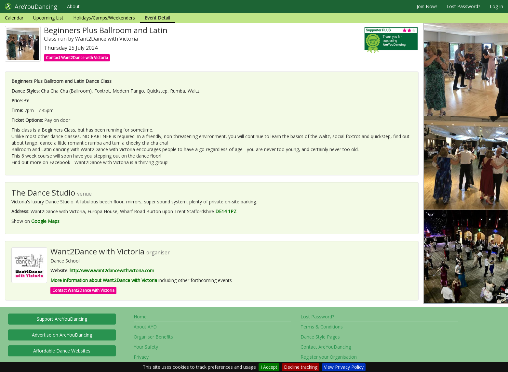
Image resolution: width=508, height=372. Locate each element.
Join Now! (427, 6)
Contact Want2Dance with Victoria (77, 57)
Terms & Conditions (322, 327)
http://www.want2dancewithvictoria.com (112, 270)
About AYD (145, 327)
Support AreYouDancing (62, 319)
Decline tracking (300, 367)
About (73, 6)
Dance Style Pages (320, 337)
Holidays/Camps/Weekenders (104, 18)
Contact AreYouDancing (326, 347)
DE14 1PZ (225, 211)
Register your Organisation (329, 357)
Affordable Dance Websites (61, 351)
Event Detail (157, 18)
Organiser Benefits (153, 337)
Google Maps (45, 221)
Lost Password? (463, 6)
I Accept (269, 367)
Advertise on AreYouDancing (62, 335)
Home (140, 317)
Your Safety (146, 347)
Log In (496, 6)
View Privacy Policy (344, 367)
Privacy (141, 357)
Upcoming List (48, 18)
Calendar (14, 18)
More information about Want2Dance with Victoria (103, 280)
